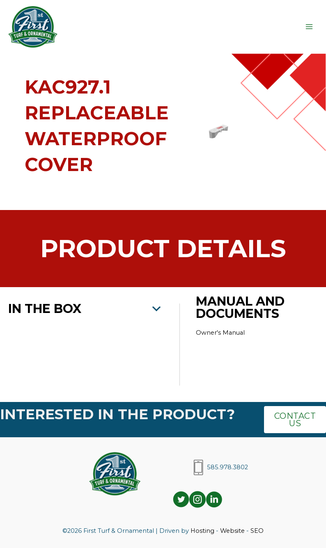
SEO (257, 530)
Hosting (202, 530)
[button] (85, 308)
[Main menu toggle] (309, 26)
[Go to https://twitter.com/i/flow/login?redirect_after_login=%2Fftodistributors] (181, 500)
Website (232, 530)
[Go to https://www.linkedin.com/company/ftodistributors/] (214, 500)
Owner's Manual (221, 332)
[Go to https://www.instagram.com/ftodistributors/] (197, 500)
